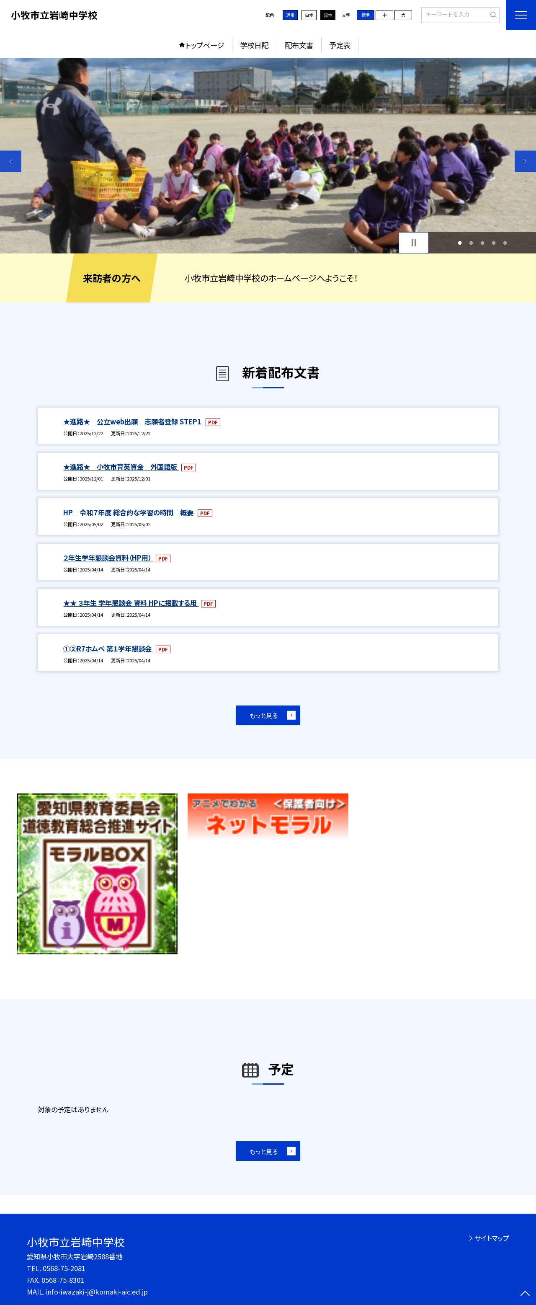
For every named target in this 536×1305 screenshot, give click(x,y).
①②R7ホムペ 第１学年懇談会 (108, 648)
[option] (268, 155)
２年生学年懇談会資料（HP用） (108, 558)
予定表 (339, 45)
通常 (290, 15)
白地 (309, 15)
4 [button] (494, 242)
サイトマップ (491, 1238)
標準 (365, 15)
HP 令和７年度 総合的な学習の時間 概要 (129, 512)
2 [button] (471, 242)
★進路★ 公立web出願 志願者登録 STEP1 (133, 421)
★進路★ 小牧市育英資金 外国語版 (121, 467)
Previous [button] (10, 161)
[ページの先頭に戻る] (525, 1294)
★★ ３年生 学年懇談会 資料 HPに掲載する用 (130, 603)
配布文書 (299, 45)
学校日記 (254, 45)
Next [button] (525, 161)
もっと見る (264, 715)
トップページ (205, 45)
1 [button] (459, 242)
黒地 (328, 15)
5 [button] (505, 242)
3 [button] (482, 242)
